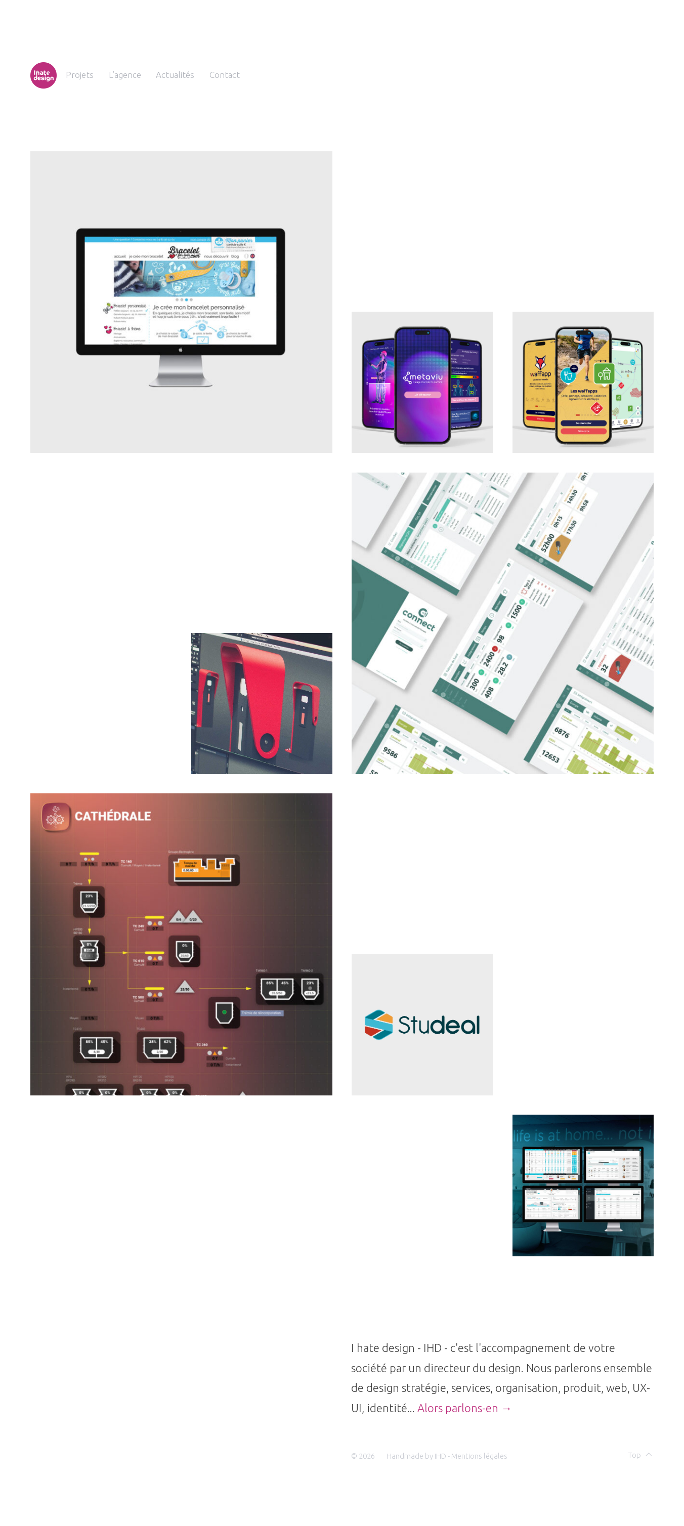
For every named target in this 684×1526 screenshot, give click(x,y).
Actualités (175, 74)
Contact (224, 74)
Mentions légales (479, 1456)
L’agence (125, 74)
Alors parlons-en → (464, 1408)
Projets (80, 74)
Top (640, 1455)
